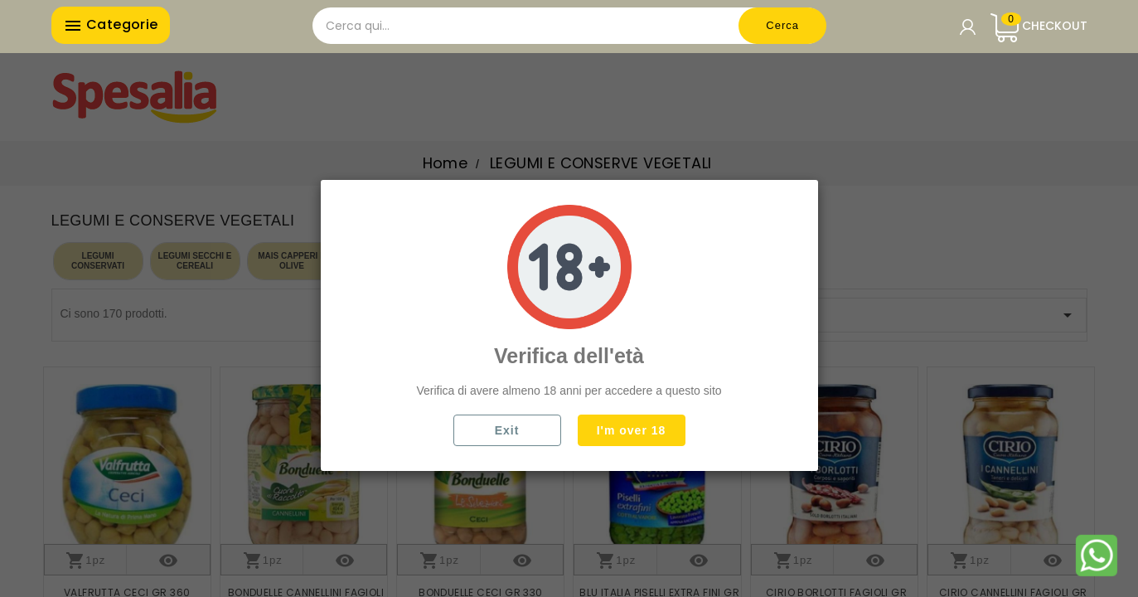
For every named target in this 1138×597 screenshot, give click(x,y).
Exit (507, 430)
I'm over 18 (631, 430)
